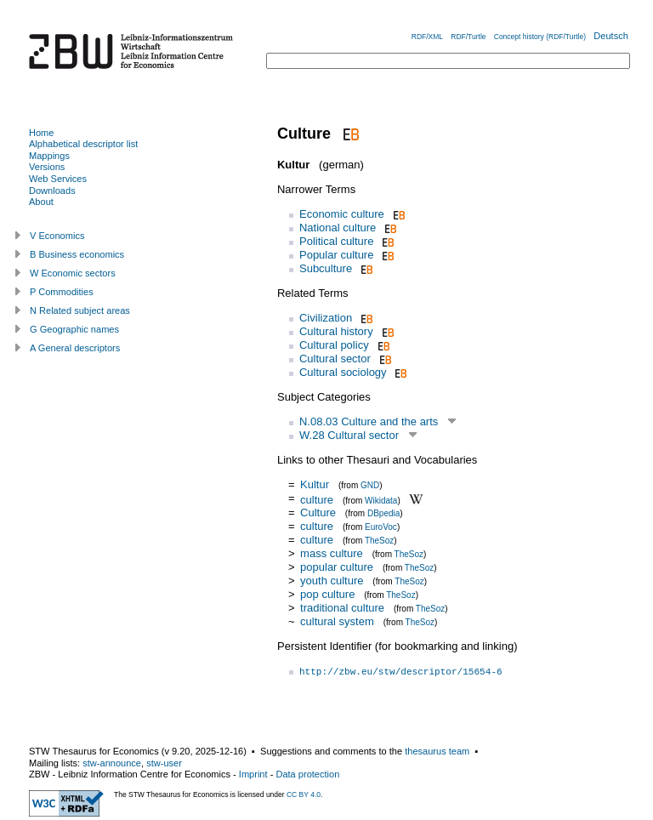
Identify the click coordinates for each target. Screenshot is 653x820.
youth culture (331, 580)
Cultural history (336, 331)
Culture (318, 512)
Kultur (314, 484)
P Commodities (62, 292)
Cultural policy (334, 345)
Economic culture (341, 214)
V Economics (57, 236)
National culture (337, 227)
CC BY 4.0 (304, 794)
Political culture (336, 241)
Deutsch (610, 36)
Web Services (58, 179)
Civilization (325, 317)
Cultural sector (335, 358)
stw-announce (111, 763)
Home (41, 133)
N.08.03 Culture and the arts (368, 421)
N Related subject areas (80, 310)
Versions (47, 167)
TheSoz (379, 540)
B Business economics (77, 254)
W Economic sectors (73, 273)
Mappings (49, 156)
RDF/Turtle (468, 36)
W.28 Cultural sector (349, 435)
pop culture (327, 594)
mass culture (331, 553)
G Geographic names (74, 329)
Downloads (52, 190)
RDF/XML (427, 36)
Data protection (307, 774)
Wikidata (381, 499)
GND (370, 485)
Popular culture (336, 254)
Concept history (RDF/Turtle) (540, 36)
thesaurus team (437, 751)
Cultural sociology (343, 372)
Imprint (253, 774)
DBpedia (383, 513)
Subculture (325, 268)
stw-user (164, 763)
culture (316, 499)
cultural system (337, 621)
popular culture (336, 567)
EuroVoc (381, 527)
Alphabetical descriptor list (83, 144)
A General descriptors (75, 348)
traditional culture (342, 607)
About (41, 201)
